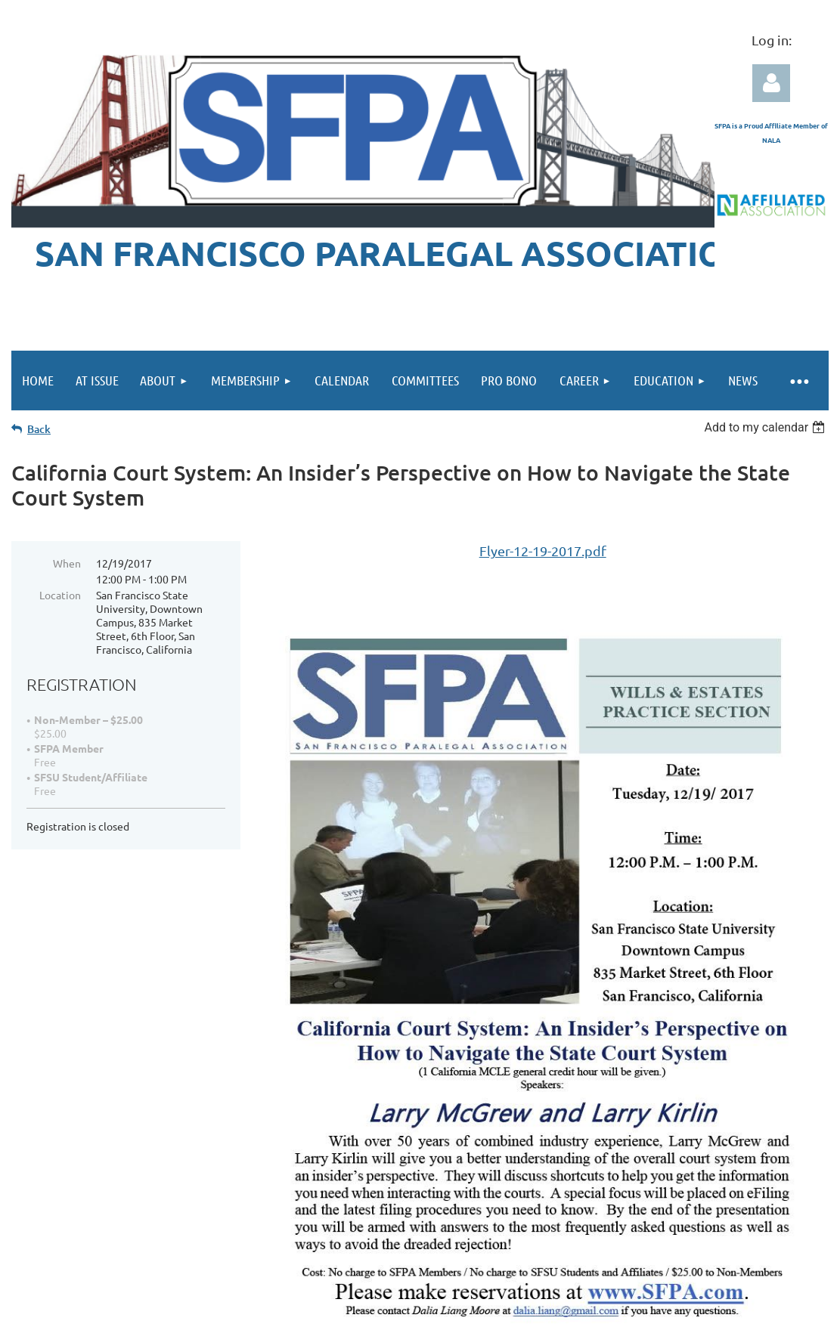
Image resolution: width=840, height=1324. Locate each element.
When (67, 563)
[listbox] (766, 427)
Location (60, 595)
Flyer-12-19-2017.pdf (542, 550)
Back (39, 429)
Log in (771, 83)
